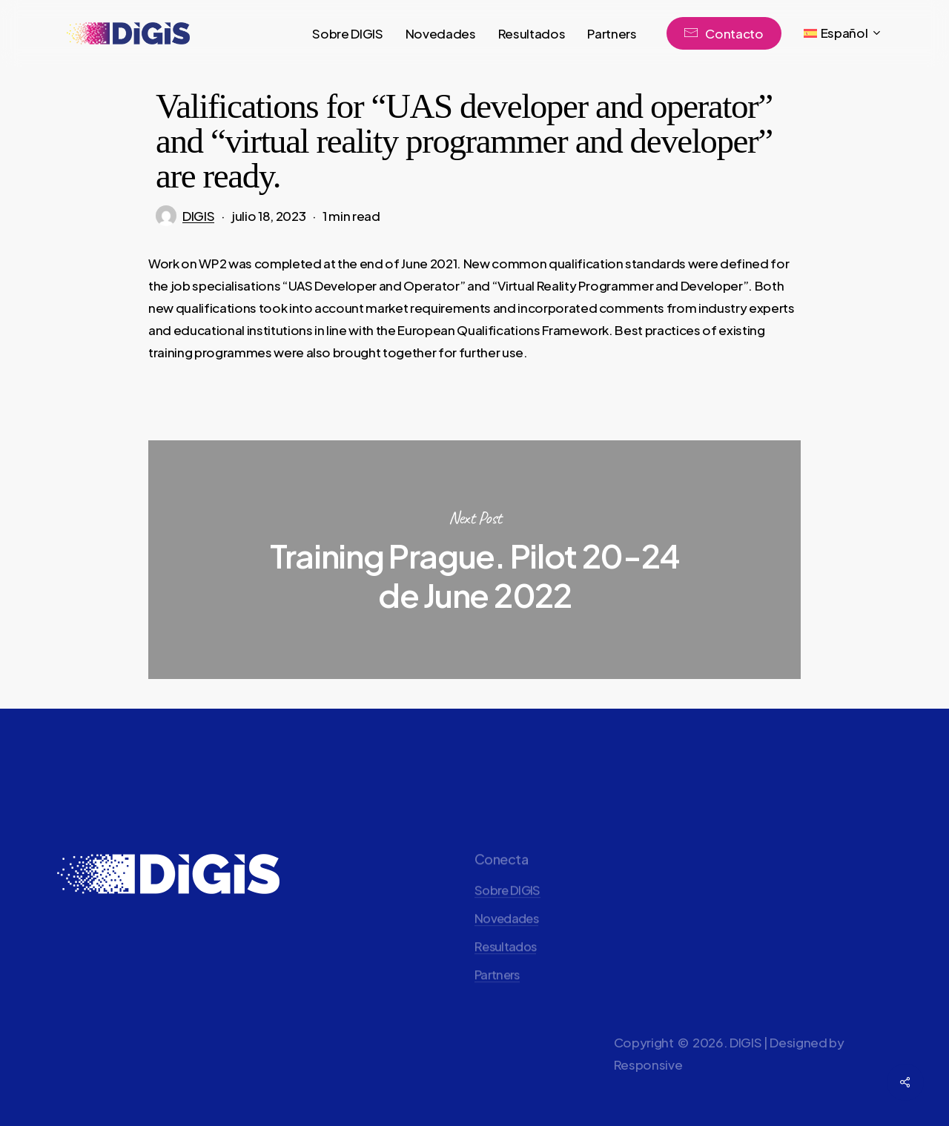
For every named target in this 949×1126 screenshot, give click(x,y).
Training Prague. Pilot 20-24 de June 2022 (474, 559)
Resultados (505, 973)
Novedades (506, 945)
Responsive (648, 1090)
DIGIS (198, 216)
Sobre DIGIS (507, 917)
